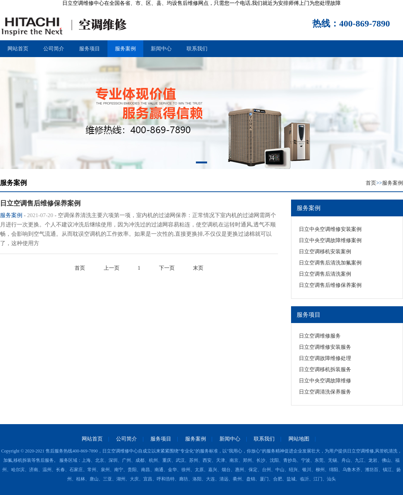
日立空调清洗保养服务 (325, 392)
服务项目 (89, 48)
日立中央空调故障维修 (325, 380)
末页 (198, 268)
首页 (371, 183)
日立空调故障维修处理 (325, 358)
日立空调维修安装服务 (325, 347)
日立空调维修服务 (320, 336)
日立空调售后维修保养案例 (330, 285)
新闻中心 (161, 48)
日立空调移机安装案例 (325, 251)
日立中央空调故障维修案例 (330, 240)
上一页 (111, 268)
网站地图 (298, 439)
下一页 (167, 268)
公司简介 (53, 48)
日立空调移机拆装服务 (325, 369)
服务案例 (125, 48)
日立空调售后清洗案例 (325, 274)
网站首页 (17, 48)
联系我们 (197, 48)
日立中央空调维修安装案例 (330, 229)
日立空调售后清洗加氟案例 (330, 263)
